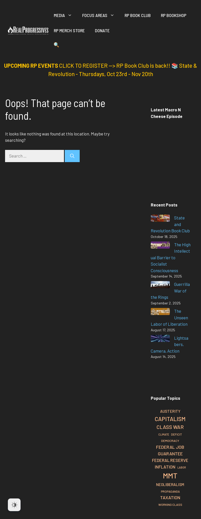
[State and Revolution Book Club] (160, 219)
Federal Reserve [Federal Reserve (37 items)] (170, 460)
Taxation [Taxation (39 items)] (170, 497)
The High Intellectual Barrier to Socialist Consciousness (171, 257)
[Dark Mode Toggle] (14, 504)
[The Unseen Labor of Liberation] (160, 312)
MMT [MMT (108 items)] (170, 475)
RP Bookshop (173, 15)
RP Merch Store (69, 30)
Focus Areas (101, 15)
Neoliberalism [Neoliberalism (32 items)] (170, 484)
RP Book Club (138, 15)
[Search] (72, 156)
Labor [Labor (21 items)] (181, 467)
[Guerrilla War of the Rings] (160, 285)
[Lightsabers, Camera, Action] (160, 339)
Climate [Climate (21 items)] (163, 434)
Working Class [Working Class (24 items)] (170, 504)
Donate (102, 30)
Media (65, 15)
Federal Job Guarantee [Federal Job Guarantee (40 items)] (170, 450)
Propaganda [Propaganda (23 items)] (170, 491)
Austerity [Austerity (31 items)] (170, 411)
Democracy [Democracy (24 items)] (170, 440)
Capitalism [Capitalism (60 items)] (170, 418)
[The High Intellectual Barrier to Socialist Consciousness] (160, 245)
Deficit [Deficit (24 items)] (176, 434)
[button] (56, 45)
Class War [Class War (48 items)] (170, 427)
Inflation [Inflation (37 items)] (165, 466)
